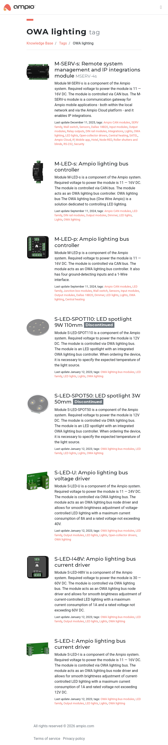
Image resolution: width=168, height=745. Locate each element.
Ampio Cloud (62, 139)
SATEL (133, 135)
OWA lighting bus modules (117, 372)
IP (73, 139)
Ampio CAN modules (117, 122)
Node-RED (105, 139)
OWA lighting (72, 219)
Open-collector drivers (93, 135)
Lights (129, 131)
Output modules (96, 215)
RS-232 (68, 144)
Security (79, 144)
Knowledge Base (40, 43)
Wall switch (71, 127)
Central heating (118, 135)
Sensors (84, 127)
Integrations (115, 131)
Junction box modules (78, 290)
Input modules (118, 127)
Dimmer (113, 215)
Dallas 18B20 (99, 127)
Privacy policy (74, 738)
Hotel (94, 139)
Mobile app (83, 139)
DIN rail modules (96, 131)
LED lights (71, 135)
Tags (63, 43)
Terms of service (47, 738)
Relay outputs (75, 131)
